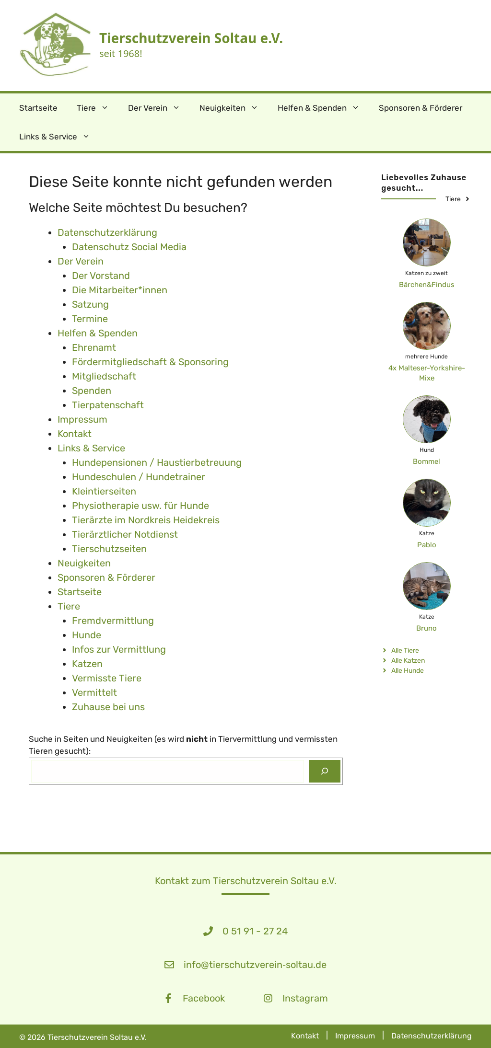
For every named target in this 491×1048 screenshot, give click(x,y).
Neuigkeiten (233, 107)
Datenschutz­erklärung (107, 232)
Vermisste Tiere (106, 678)
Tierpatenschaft (108, 405)
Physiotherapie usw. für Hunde (140, 505)
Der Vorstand (101, 275)
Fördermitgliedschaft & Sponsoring (150, 362)
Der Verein (159, 107)
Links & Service (59, 136)
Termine (90, 318)
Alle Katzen (408, 660)
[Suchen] (324, 771)
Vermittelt (94, 692)
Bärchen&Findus (427, 284)
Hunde (86, 635)
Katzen (87, 663)
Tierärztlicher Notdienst (125, 534)
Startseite (38, 108)
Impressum (82, 419)
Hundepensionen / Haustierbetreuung (157, 462)
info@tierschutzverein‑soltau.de (255, 964)
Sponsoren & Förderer (420, 108)
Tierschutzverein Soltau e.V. (191, 38)
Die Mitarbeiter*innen (119, 290)
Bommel (426, 461)
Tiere (97, 107)
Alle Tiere (405, 650)
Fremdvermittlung (113, 620)
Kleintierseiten (104, 491)
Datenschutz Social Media (129, 247)
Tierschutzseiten (109, 548)
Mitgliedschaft (104, 376)
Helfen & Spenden (323, 107)
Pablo (426, 545)
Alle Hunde (407, 671)
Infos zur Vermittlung (119, 649)
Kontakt (75, 433)
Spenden (91, 390)
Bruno (426, 628)
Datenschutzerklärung (431, 1035)
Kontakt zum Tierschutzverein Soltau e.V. (246, 881)
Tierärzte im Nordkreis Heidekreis (146, 520)
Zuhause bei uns (108, 707)
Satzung (90, 304)
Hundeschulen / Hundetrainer (138, 477)
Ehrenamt (94, 347)
